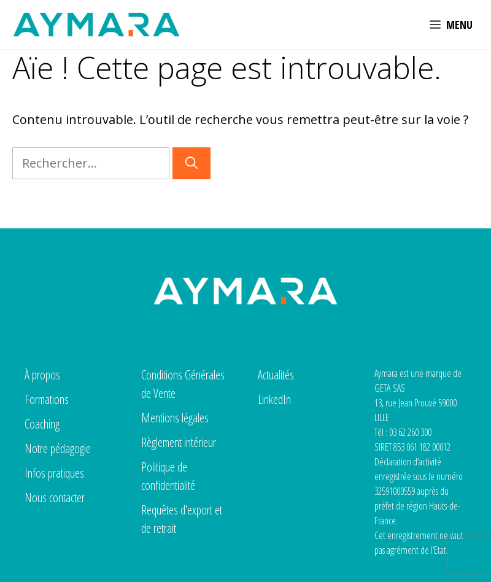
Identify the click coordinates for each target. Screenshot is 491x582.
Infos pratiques (54, 473)
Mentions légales (175, 417)
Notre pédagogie (58, 448)
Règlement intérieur (178, 442)
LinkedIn (274, 399)
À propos (42, 375)
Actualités (276, 375)
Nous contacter (55, 497)
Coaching (42, 424)
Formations (47, 399)
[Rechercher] (191, 163)
